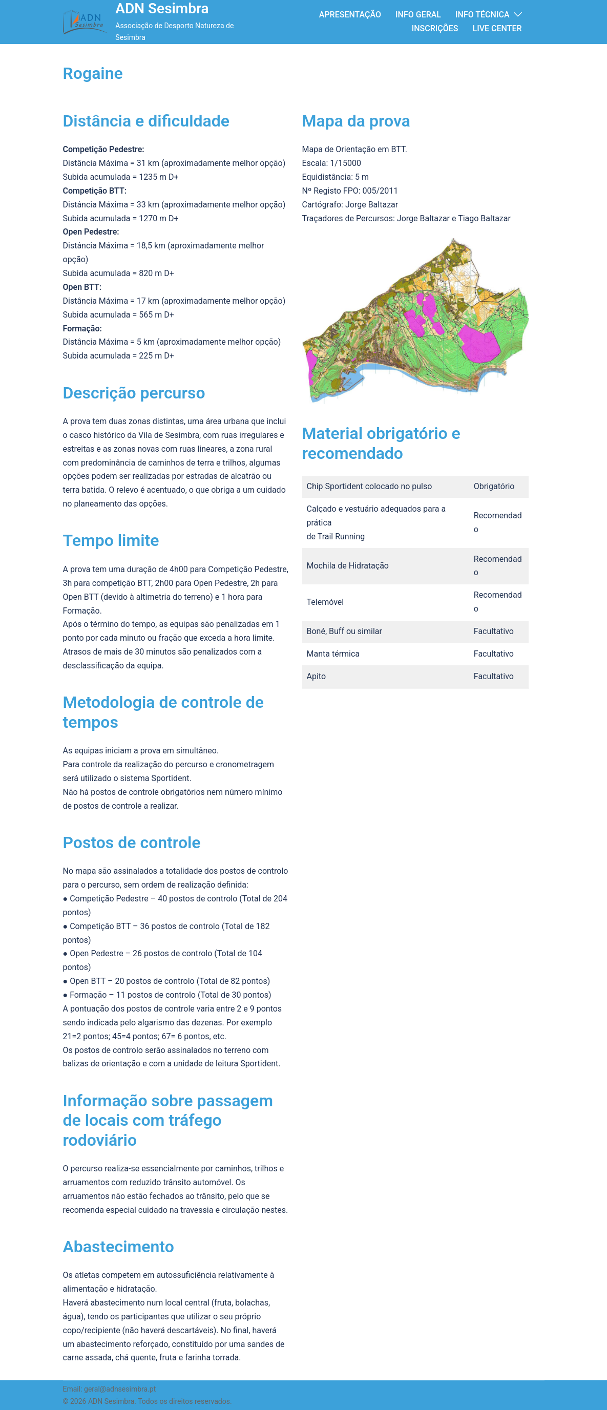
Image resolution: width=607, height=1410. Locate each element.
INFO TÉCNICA (482, 14)
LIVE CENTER (497, 28)
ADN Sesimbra (161, 8)
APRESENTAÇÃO (350, 14)
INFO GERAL (418, 14)
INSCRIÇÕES (435, 28)
